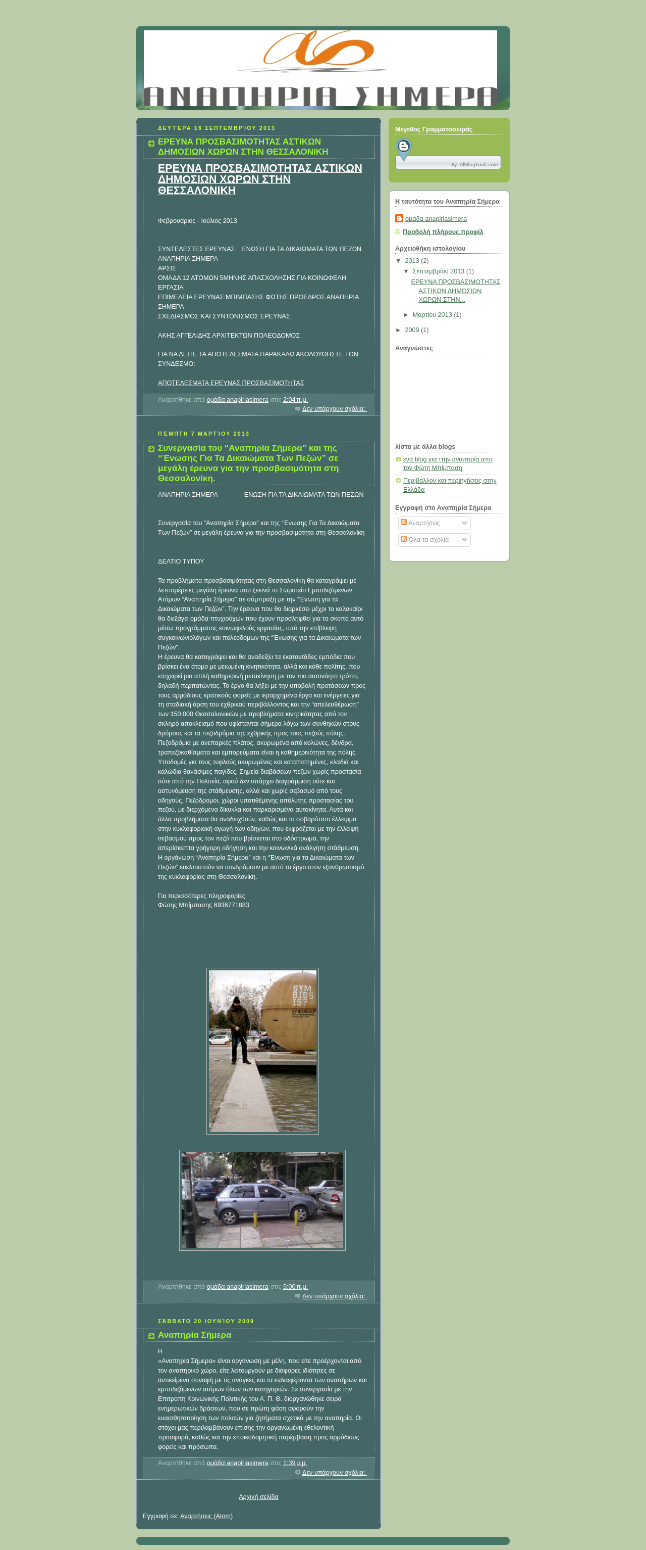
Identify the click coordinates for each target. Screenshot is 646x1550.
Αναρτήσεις (420, 523)
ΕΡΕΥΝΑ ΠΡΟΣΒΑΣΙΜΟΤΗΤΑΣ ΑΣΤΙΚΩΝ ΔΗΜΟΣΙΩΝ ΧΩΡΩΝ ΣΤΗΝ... (456, 290)
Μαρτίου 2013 (433, 314)
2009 (413, 330)
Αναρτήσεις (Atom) (206, 1516)
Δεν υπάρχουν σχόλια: (334, 408)
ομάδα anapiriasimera (436, 218)
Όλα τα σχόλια (425, 539)
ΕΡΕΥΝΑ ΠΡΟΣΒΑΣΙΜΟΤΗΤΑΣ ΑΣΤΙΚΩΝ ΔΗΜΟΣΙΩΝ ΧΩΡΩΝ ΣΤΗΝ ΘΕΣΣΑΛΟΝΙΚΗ (243, 147)
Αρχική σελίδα (259, 1496)
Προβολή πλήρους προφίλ (443, 232)
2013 (413, 260)
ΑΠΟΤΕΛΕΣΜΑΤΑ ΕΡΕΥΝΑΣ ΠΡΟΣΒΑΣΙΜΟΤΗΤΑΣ (231, 383)
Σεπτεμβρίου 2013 (439, 271)
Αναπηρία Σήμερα (195, 1335)
